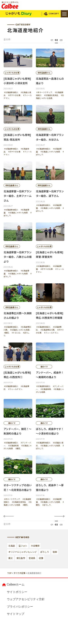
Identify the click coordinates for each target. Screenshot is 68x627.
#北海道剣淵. (13, 445)
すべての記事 (19, 572)
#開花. (6, 332)
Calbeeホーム (15, 584)
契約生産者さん (44, 72)
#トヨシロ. (16, 332)
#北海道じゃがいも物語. (50, 96)
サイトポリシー (17, 591)
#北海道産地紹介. (11, 92)
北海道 (11, 545)
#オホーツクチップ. (44, 92)
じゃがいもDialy (19, 14)
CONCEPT (54, 14)
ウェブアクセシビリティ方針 (26, 599)
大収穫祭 (35, 545)
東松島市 (20, 558)
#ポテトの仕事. (14, 95)
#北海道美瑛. (46, 389)
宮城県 (32, 558)
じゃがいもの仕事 (12, 72)
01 (52, 40)
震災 (10, 558)
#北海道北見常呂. (51, 95)
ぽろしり (44, 551)
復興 (55, 551)
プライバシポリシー (20, 606)
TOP (9, 572)
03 (61, 40)
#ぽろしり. (46, 504)
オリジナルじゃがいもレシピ (22, 551)
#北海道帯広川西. (48, 330)
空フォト (22, 545)
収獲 (41, 558)
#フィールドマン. (51, 332)
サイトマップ (15, 614)
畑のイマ (44, 366)
